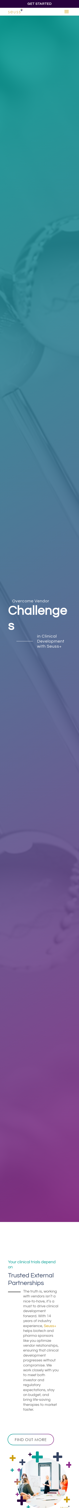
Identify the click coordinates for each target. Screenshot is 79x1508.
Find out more (31, 1439)
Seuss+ (50, 1326)
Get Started (39, 3)
